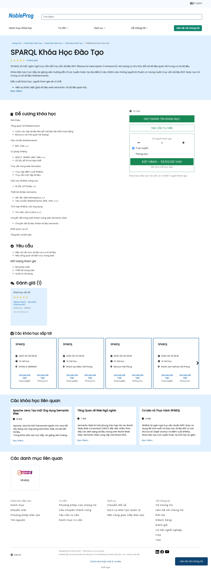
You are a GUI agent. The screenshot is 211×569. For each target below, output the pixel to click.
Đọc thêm (16, 91)
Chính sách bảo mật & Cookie (105, 561)
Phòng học (142, 154)
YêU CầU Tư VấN (161, 128)
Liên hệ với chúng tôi (191, 561)
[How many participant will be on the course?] (162, 142)
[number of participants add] (184, 142)
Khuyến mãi (18, 510)
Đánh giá (162, 525)
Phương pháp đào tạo (25, 515)
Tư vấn (62, 28)
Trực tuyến (142, 148)
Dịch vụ (98, 28)
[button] (197, 363)
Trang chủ (16, 43)
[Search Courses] (121, 17)
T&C (158, 540)
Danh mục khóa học (20, 28)
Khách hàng (164, 520)
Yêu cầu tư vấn (69, 515)
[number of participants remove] (139, 142)
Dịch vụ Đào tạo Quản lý (124, 510)
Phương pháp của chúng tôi (78, 505)
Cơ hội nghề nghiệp (169, 530)
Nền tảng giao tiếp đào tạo (125, 515)
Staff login (105, 567)
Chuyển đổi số (116, 505)
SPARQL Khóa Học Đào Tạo (97, 43)
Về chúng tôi (138, 28)
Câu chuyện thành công (75, 510)
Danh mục (17, 505)
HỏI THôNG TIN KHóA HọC (162, 119)
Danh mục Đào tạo (33, 43)
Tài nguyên (18, 520)
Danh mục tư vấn (70, 520)
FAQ (158, 535)
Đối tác (160, 515)
